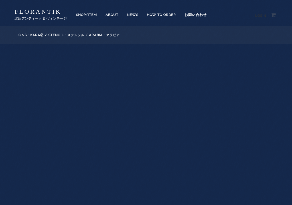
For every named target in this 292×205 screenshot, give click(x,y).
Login (260, 16)
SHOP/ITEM (86, 15)
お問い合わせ (195, 15)
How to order (161, 15)
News (132, 15)
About (112, 15)
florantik (38, 11)
